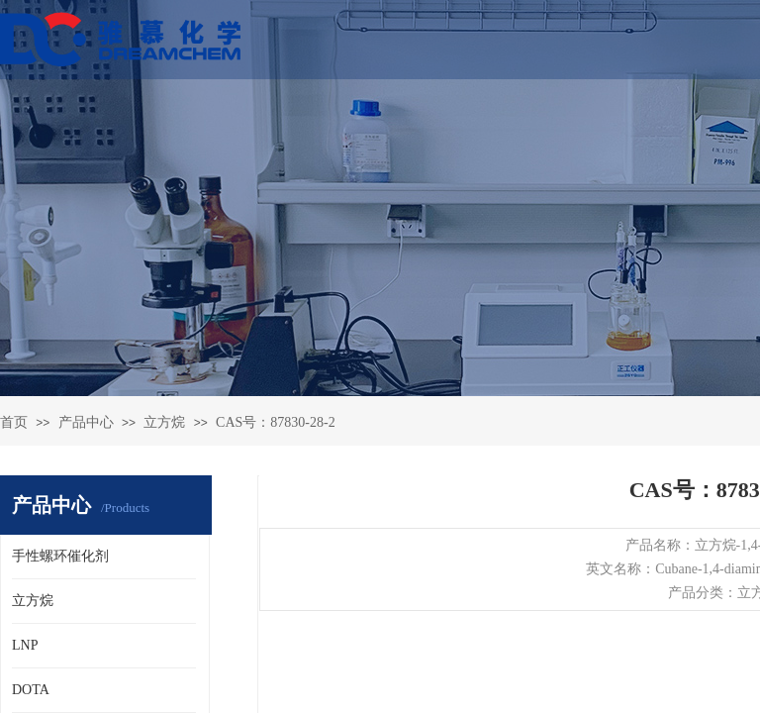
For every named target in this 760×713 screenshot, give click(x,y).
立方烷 (164, 422)
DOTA (30, 689)
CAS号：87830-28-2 (275, 422)
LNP (25, 645)
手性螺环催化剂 (60, 556)
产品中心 (86, 422)
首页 (14, 422)
